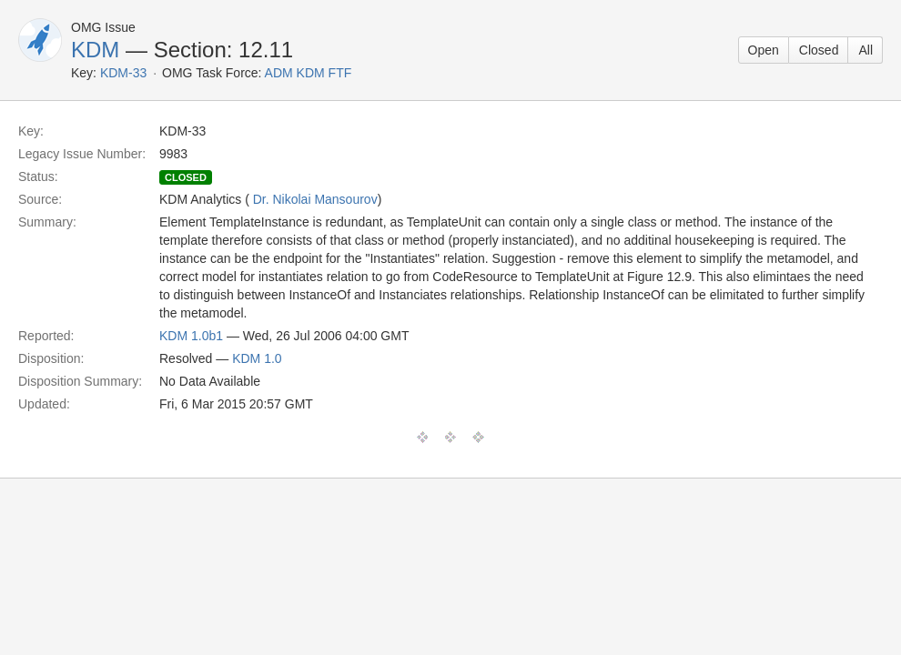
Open (763, 50)
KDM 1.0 (256, 358)
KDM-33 (123, 73)
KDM (95, 49)
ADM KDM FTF (308, 73)
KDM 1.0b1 (191, 335)
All (865, 50)
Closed (819, 50)
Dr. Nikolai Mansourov (315, 199)
